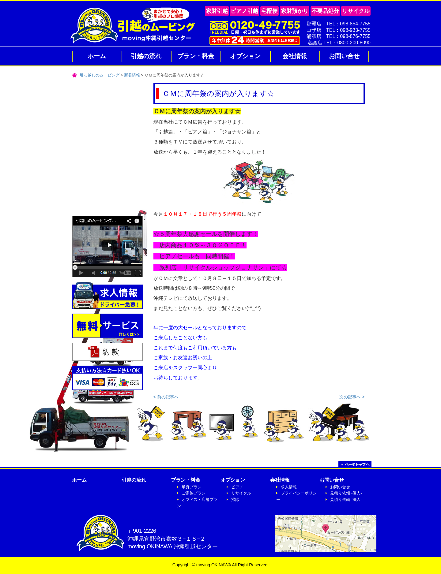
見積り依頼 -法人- (346, 499)
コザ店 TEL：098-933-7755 (339, 30)
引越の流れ (146, 56)
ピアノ (237, 487)
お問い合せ (344, 56)
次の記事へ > (351, 396)
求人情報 (289, 487)
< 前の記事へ (166, 396)
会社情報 (294, 56)
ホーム (97, 56)
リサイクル (241, 493)
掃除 (235, 499)
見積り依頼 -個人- (346, 493)
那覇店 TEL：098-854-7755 (339, 23)
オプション (245, 56)
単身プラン (192, 487)
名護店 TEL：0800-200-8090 (339, 42)
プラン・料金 (195, 56)
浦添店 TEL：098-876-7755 (339, 36)
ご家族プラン (193, 493)
